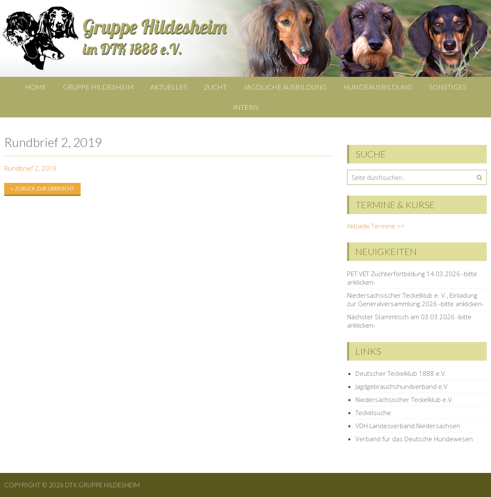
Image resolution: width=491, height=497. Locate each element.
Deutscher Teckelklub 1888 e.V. (401, 373)
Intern (245, 107)
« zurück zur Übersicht (42, 188)
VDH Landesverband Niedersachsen (407, 425)
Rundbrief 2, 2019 (30, 168)
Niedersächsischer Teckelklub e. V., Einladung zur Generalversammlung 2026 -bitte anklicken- (415, 299)
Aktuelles (168, 87)
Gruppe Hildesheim (98, 87)
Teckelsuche (373, 412)
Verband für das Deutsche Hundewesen (414, 439)
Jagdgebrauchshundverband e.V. (402, 386)
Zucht (215, 87)
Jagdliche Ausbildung (285, 87)
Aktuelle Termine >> (375, 226)
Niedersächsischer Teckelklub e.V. (404, 399)
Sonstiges (448, 87)
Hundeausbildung (377, 87)
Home (35, 87)
